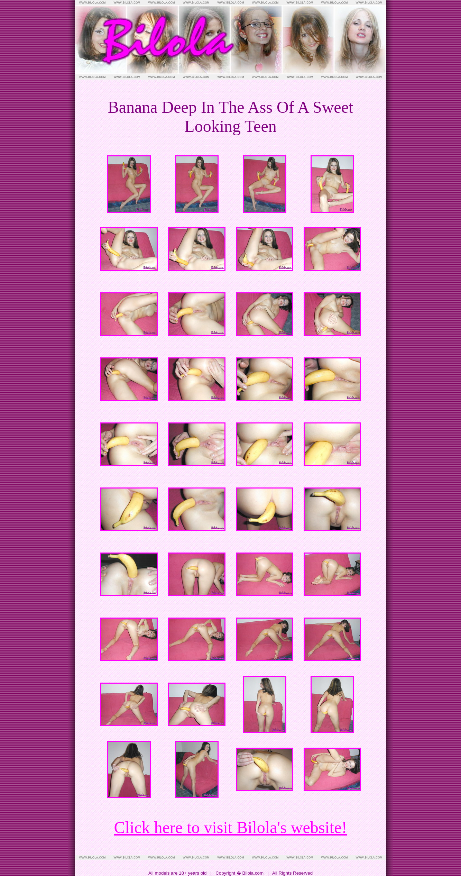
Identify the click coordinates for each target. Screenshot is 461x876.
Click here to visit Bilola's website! (230, 827)
